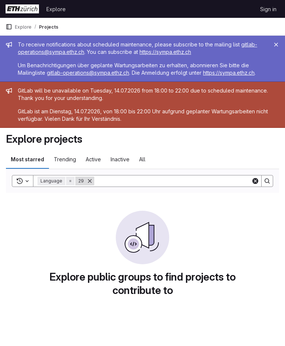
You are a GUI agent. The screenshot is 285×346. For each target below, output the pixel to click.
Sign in (268, 9)
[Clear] (255, 181)
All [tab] (142, 159)
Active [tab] (93, 159)
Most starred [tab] (27, 159)
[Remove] (89, 181)
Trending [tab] (65, 159)
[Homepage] (22, 9)
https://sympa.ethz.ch (165, 52)
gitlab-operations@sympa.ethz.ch (88, 72)
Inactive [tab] (120, 159)
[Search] (173, 181)
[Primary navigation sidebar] (9, 27)
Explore (56, 9)
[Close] (276, 44)
